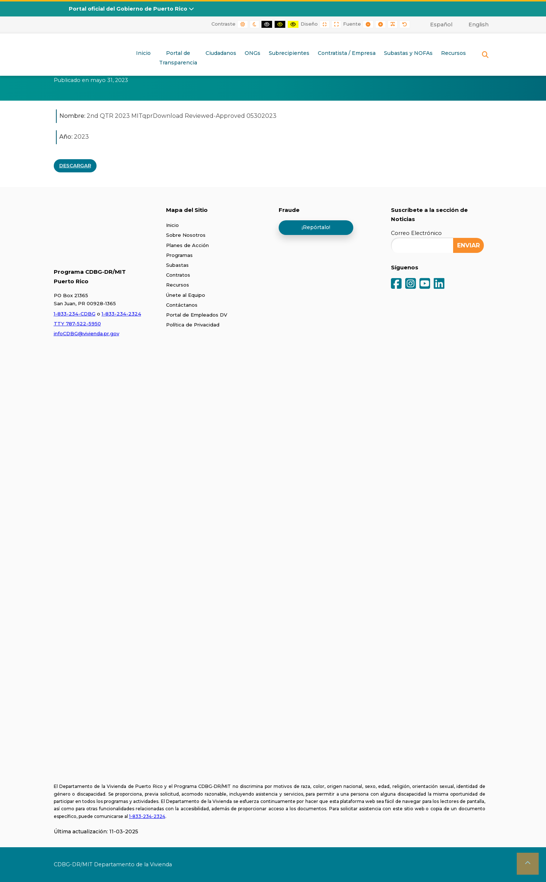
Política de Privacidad (192, 325)
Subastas (177, 265)
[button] (528, 864)
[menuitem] (437, 24)
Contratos (178, 275)
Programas (179, 255)
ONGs (252, 53)
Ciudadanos (221, 53)
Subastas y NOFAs (408, 53)
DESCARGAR (75, 165)
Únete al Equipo (185, 295)
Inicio (143, 53)
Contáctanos (181, 305)
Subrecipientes (289, 53)
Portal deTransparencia (178, 58)
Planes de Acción (187, 245)
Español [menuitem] (441, 24)
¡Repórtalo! (316, 227)
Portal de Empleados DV (196, 315)
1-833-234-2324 (121, 314)
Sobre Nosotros (186, 235)
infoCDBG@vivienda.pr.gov (86, 333)
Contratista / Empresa (347, 53)
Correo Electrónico (416, 233)
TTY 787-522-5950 (77, 323)
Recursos (453, 53)
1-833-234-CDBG (74, 314)
